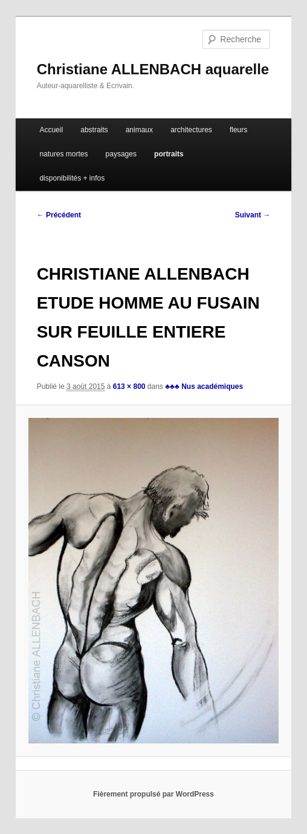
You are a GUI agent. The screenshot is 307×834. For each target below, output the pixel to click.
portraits (169, 154)
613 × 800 (129, 386)
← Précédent (59, 215)
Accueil (51, 130)
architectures (191, 130)
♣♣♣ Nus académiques (204, 386)
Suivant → (253, 215)
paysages (121, 154)
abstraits (94, 130)
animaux (139, 130)
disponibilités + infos (72, 178)
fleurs (238, 130)
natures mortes (63, 154)
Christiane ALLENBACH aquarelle (153, 69)
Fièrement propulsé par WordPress (153, 794)
